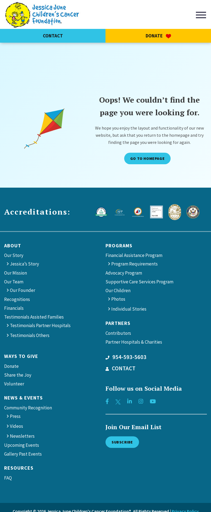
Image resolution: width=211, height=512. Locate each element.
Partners (118, 323)
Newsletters (22, 436)
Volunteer (14, 384)
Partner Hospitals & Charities (134, 342)
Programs (119, 245)
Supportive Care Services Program (139, 282)
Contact (53, 36)
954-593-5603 (126, 357)
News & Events (23, 398)
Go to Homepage (147, 158)
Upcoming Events (21, 445)
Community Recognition (28, 408)
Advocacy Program (124, 273)
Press (15, 416)
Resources (19, 468)
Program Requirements (134, 264)
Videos (16, 426)
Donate (158, 36)
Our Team (13, 282)
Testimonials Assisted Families (34, 317)
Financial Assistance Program (134, 255)
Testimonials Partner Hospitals (40, 325)
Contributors (118, 333)
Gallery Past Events (23, 454)
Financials (14, 308)
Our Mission (15, 273)
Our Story (13, 255)
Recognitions (17, 299)
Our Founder (22, 290)
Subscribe (122, 442)
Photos (118, 299)
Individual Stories (128, 309)
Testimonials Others (29, 335)
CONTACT (120, 368)
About (12, 245)
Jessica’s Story (24, 264)
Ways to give (21, 356)
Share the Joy (17, 375)
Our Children (118, 291)
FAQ (8, 478)
